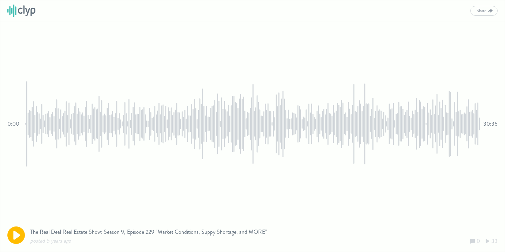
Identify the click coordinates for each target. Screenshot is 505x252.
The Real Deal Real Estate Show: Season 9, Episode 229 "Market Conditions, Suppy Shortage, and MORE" (148, 232)
